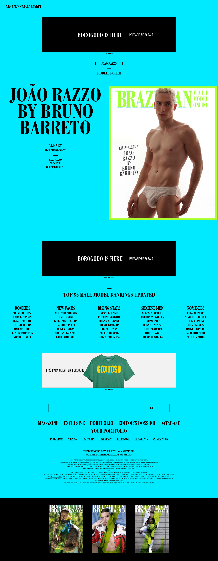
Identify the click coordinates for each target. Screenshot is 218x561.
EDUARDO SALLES (152, 337)
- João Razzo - (55, 159)
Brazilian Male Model (24, 6)
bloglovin (141, 439)
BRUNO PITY (152, 321)
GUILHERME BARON (66, 321)
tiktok (72, 439)
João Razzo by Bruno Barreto (55, 111)
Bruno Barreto (55, 167)
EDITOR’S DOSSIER (136, 423)
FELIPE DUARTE (109, 333)
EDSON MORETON (22, 333)
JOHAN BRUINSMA (109, 337)
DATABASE (170, 423)
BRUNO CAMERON (109, 325)
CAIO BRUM (66, 317)
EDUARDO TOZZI (22, 313)
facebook (123, 439)
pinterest (105, 439)
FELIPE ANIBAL (195, 337)
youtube (88, 439)
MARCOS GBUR (22, 329)
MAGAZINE (48, 423)
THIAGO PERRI (195, 313)
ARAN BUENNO (109, 313)
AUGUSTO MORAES (66, 313)
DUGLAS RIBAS (66, 329)
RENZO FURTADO (22, 321)
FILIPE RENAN (109, 329)
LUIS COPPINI (195, 321)
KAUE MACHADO (65, 337)
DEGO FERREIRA (152, 329)
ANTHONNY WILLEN (152, 317)
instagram (56, 439)
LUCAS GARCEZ (195, 325)
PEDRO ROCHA (22, 325)
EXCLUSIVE (74, 423)
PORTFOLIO (101, 423)
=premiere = (55, 163)
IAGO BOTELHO (195, 333)
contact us (160, 439)
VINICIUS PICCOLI (195, 317)
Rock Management (55, 150)
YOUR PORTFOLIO (109, 431)
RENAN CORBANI (109, 321)
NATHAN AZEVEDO (65, 333)
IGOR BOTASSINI (22, 317)
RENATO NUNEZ (152, 325)
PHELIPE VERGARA (109, 317)
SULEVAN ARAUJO (152, 313)
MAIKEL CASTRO (195, 329)
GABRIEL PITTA (66, 325)
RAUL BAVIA (152, 333)
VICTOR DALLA (22, 337)
